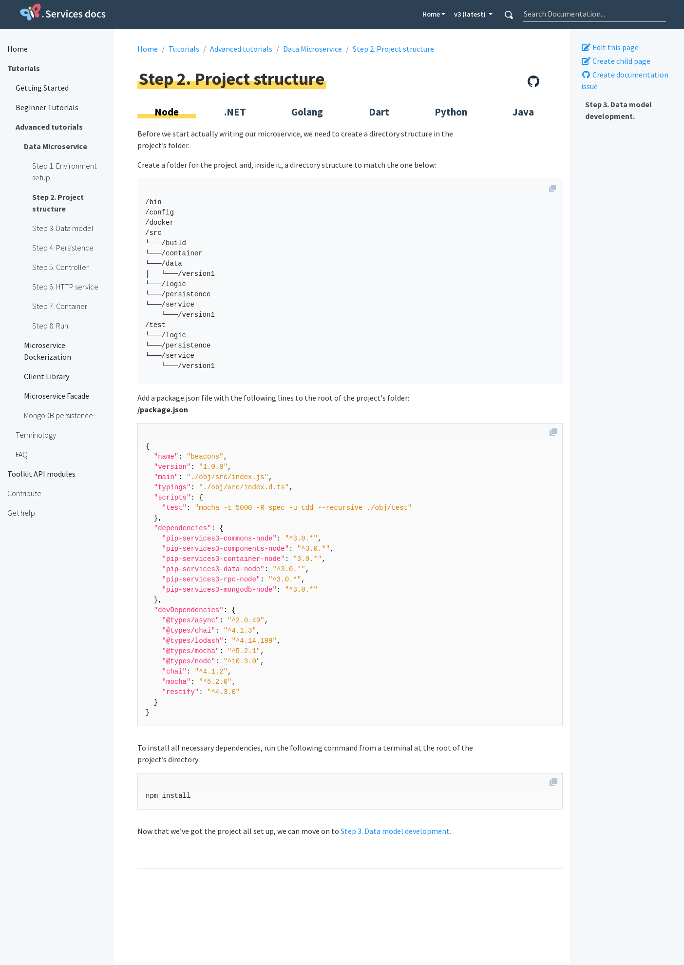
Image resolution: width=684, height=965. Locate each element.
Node (166, 112)
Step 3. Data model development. (618, 110)
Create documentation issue (624, 80)
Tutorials (184, 49)
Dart (379, 112)
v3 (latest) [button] (470, 14)
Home (431, 14)
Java (523, 112)
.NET (235, 112)
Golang (307, 112)
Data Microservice (312, 49)
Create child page (615, 61)
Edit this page (610, 47)
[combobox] (594, 13)
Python (451, 112)
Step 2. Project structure (393, 49)
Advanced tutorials (241, 49)
